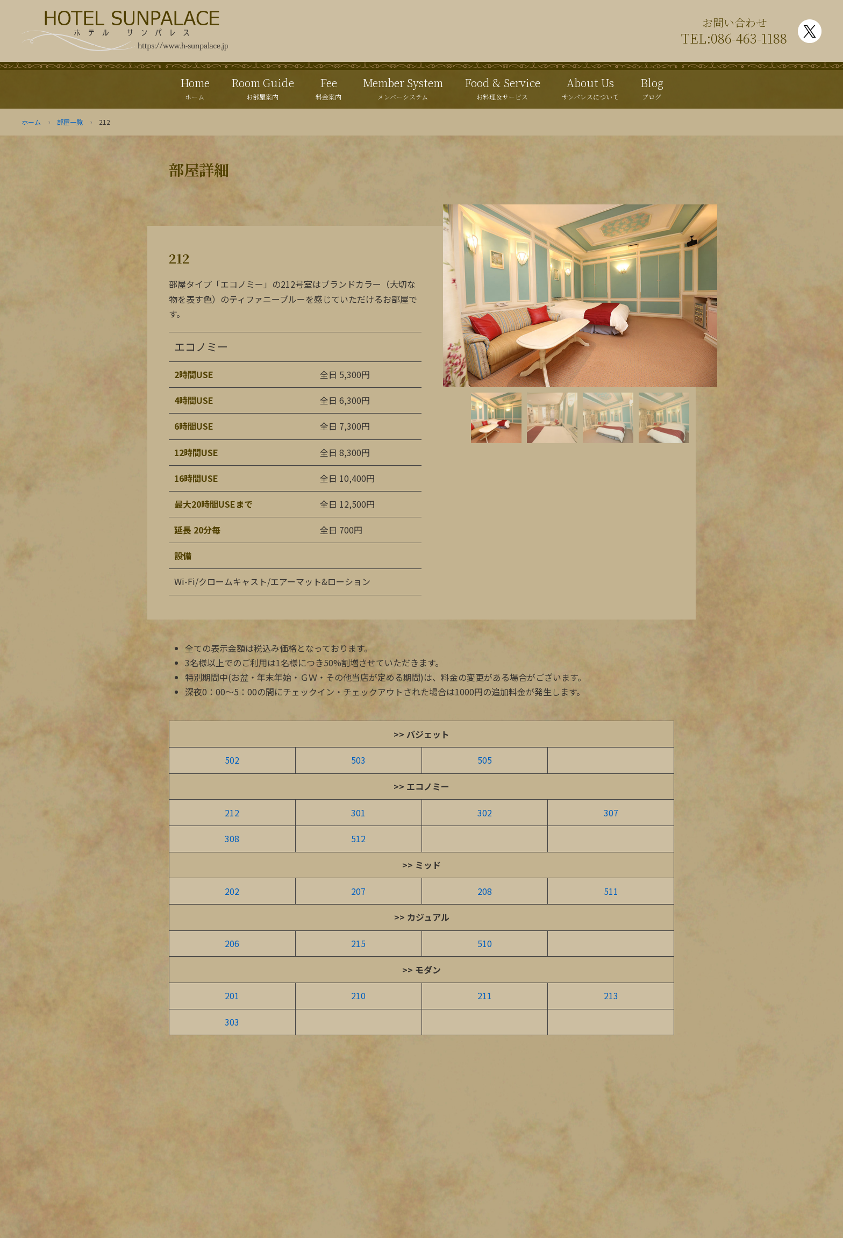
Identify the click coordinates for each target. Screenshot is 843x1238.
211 (484, 995)
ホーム (31, 121)
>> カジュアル (421, 916)
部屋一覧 (70, 121)
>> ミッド (421, 864)
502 (232, 759)
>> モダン (421, 969)
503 (358, 759)
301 (358, 812)
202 (232, 891)
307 (611, 812)
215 (358, 943)
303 (232, 1021)
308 (232, 838)
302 (484, 812)
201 (232, 995)
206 (232, 943)
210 (358, 995)
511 (611, 891)
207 (358, 891)
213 (611, 995)
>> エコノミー (421, 786)
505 (484, 759)
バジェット (427, 734)
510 (484, 943)
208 (484, 891)
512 (358, 838)
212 (232, 812)
